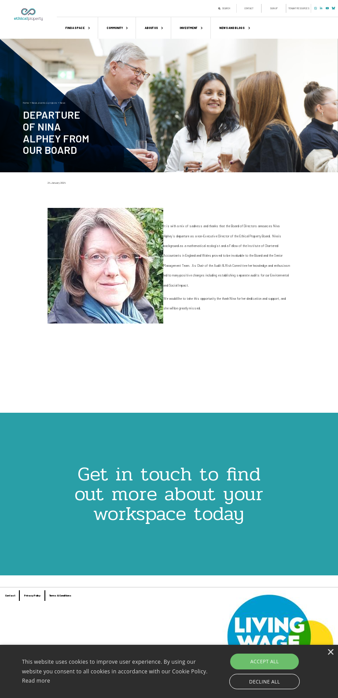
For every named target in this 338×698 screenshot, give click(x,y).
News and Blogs (232, 27)
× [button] (330, 652)
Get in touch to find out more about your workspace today (168, 493)
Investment (188, 27)
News (63, 103)
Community (115, 27)
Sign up (274, 8)
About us (151, 27)
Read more (36, 680)
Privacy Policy (32, 595)
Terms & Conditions (60, 595)
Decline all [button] (264, 681)
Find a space (74, 27)
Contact (249, 8)
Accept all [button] (264, 661)
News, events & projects (44, 103)
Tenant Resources (298, 8)
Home (26, 103)
